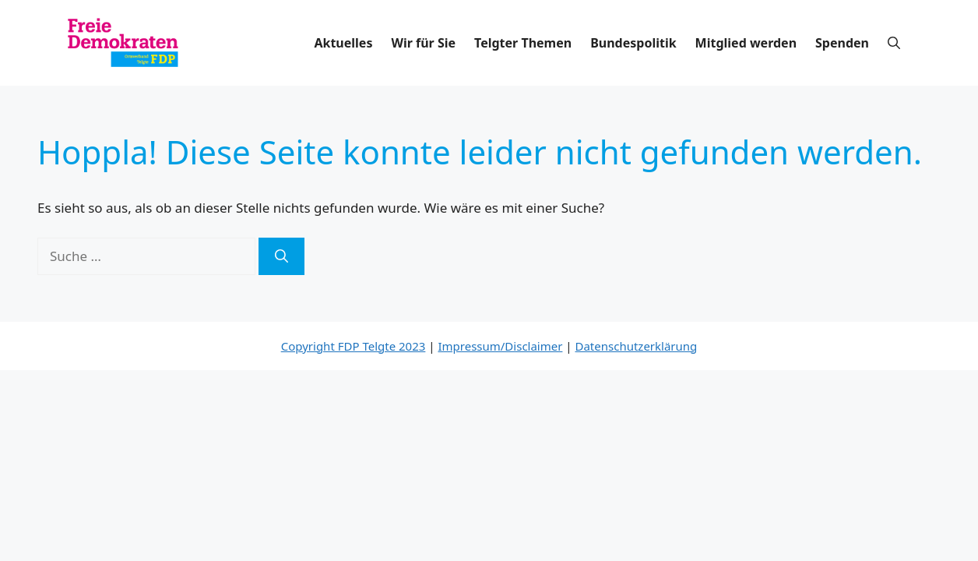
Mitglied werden (746, 42)
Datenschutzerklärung (636, 346)
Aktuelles (343, 42)
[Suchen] (281, 256)
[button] (893, 42)
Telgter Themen (523, 42)
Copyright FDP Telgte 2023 (353, 346)
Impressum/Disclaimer (500, 346)
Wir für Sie (423, 42)
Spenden (842, 42)
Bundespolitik (633, 42)
